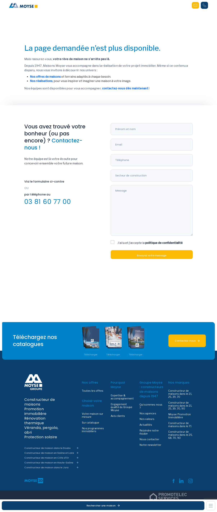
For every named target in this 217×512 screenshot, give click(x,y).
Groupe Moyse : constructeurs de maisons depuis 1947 (151, 389)
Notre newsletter (150, 444)
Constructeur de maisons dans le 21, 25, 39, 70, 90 (180, 405)
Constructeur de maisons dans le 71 (179, 425)
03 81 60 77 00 (47, 201)
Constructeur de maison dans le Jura (46, 467)
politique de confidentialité (164, 243)
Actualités (145, 424)
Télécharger (91, 354)
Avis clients (118, 416)
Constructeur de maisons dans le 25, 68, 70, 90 (180, 434)
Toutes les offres (92, 390)
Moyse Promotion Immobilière (179, 416)
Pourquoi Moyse (118, 384)
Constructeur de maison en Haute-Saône (48, 462)
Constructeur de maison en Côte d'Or (46, 457)
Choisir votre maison (92, 403)
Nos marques (178, 382)
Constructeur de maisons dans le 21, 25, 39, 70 (180, 393)
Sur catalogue (90, 422)
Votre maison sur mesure (92, 415)
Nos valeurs (146, 419)
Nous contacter (149, 439)
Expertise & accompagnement (122, 397)
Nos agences (147, 413)
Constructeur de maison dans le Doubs (47, 448)
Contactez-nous (185, 340)
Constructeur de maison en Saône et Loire (49, 452)
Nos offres (90, 382)
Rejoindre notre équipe (149, 432)
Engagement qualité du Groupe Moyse (121, 407)
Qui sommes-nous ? (150, 406)
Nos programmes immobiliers (93, 430)
